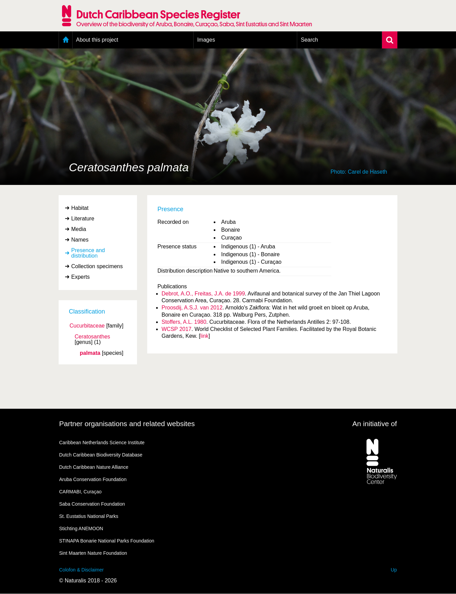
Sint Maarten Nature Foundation (93, 553)
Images (206, 40)
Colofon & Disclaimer (81, 570)
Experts (80, 277)
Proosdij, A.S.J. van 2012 (192, 307)
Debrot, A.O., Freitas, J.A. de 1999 (203, 293)
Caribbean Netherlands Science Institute (102, 442)
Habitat (80, 208)
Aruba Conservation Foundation (93, 479)
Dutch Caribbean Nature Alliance (93, 467)
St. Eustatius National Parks (89, 516)
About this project (97, 40)
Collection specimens (97, 266)
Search (309, 40)
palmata (90, 353)
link (204, 336)
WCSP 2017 (177, 329)
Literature (82, 218)
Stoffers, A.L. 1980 (184, 322)
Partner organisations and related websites (127, 424)
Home (65, 39)
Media (78, 229)
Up (394, 570)
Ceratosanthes (92, 336)
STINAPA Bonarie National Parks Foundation (106, 541)
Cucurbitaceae (87, 326)
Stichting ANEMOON (81, 528)
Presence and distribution (88, 253)
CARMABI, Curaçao (80, 491)
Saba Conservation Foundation (92, 504)
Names (80, 240)
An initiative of (374, 424)
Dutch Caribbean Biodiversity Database (100, 455)
